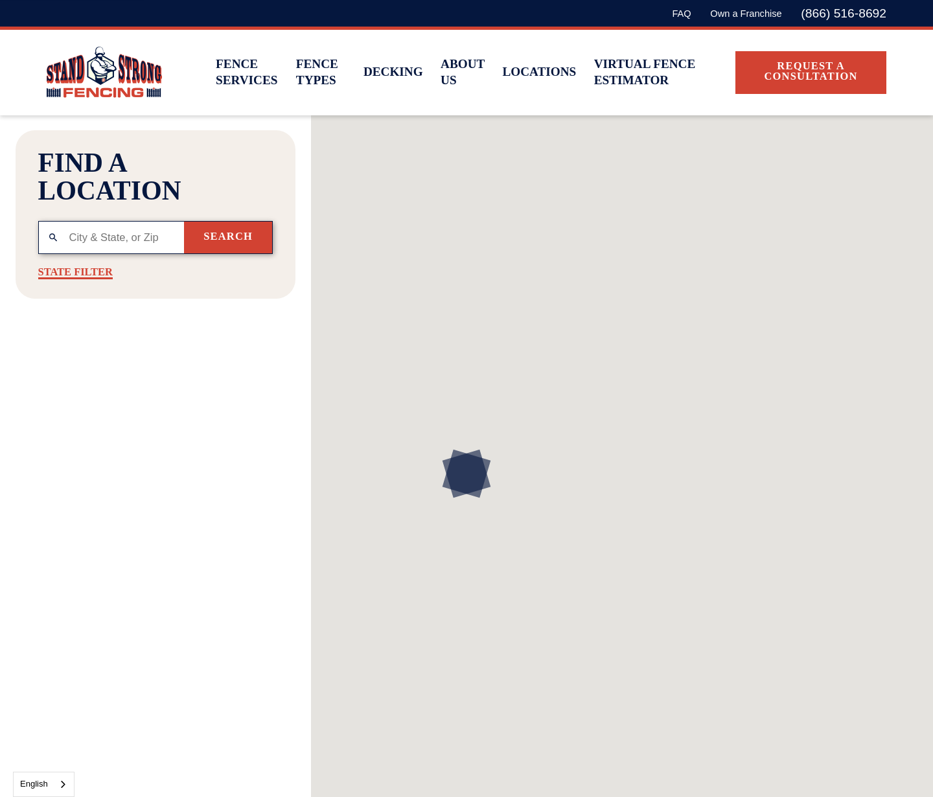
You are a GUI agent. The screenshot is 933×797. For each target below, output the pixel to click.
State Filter (75, 272)
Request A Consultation (810, 71)
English (34, 784)
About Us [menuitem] (463, 72)
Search (228, 236)
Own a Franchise (745, 13)
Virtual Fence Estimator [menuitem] (645, 72)
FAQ (681, 13)
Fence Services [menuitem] (246, 72)
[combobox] (44, 784)
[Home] (104, 72)
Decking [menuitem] (393, 71)
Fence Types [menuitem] (317, 72)
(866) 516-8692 (843, 13)
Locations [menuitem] (539, 71)
